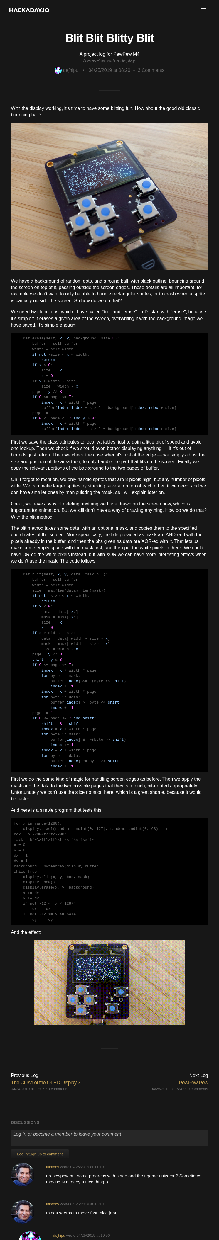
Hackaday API (189, 1207)
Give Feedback (96, 1207)
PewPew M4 (126, 54)
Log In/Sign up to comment (40, 1069)
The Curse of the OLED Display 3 (45, 998)
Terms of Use (127, 1207)
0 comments (58, 1004)
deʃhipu (66, 70)
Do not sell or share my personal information (109, 1214)
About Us (26, 1207)
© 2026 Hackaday (109, 1225)
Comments (151, 70)
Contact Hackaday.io (58, 1207)
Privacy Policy (158, 1207)
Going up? (109, 1193)
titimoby (52, 1082)
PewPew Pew (193, 998)
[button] (203, 10)
